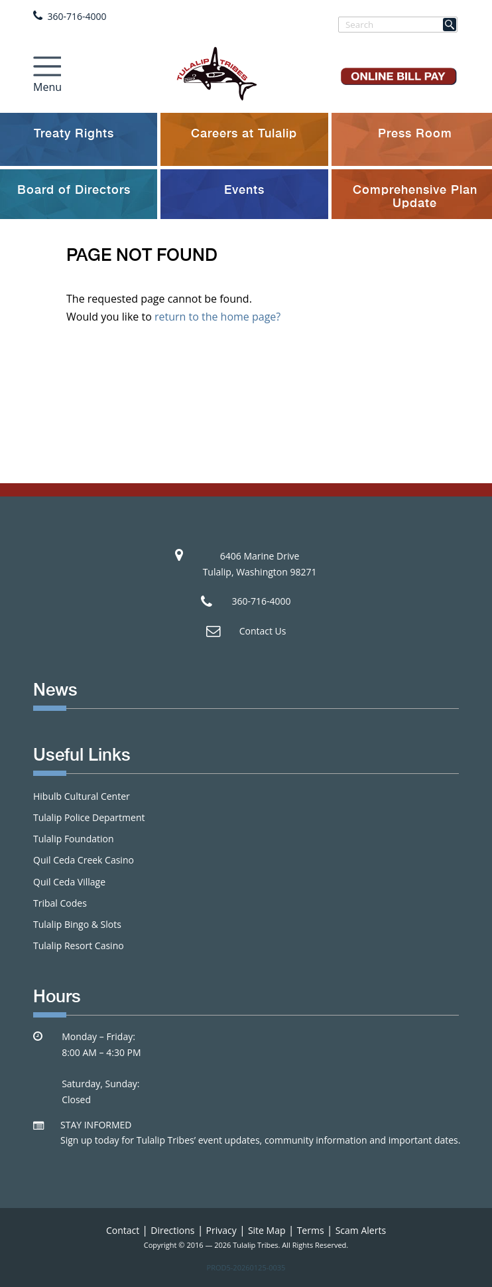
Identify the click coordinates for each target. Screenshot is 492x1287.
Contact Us (262, 631)
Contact (122, 1230)
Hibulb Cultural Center (81, 796)
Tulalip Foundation (73, 838)
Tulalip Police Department (89, 817)
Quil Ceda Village (69, 881)
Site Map (267, 1230)
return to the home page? (217, 316)
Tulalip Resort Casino (78, 945)
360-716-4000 (77, 16)
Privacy (221, 1230)
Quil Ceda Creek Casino (83, 860)
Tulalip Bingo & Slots (77, 924)
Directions (172, 1230)
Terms (310, 1230)
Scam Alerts (361, 1230)
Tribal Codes (60, 903)
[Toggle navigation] (47, 71)
